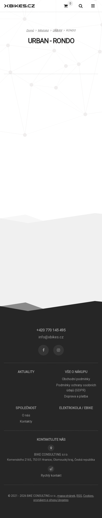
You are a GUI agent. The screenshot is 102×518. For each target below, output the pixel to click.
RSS (79, 495)
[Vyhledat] (80, 6)
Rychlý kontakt (51, 475)
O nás (26, 415)
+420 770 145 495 (51, 330)
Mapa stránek (66, 495)
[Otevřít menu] (93, 6)
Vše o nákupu (76, 372)
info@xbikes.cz (51, 337)
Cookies (88, 495)
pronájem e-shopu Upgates (51, 500)
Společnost (26, 408)
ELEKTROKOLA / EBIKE (76, 408)
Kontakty (26, 421)
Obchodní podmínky (76, 379)
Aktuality (26, 372)
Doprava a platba (76, 396)
